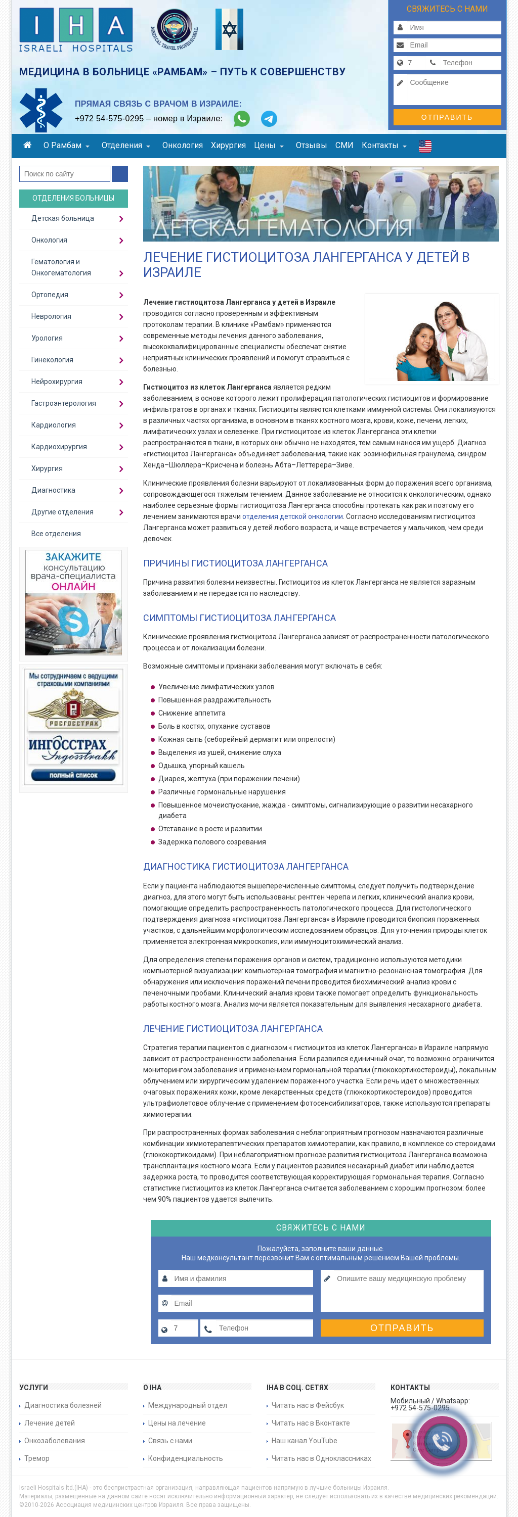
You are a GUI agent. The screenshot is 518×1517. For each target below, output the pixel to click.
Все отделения (56, 534)
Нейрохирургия (56, 381)
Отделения (126, 145)
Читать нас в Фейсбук (308, 1405)
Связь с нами (170, 1441)
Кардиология (53, 425)
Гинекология (52, 360)
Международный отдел (187, 1405)
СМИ (344, 145)
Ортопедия (49, 295)
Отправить (447, 117)
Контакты (384, 145)
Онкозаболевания (54, 1441)
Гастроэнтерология (63, 403)
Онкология (182, 145)
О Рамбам (67, 145)
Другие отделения (62, 512)
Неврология (51, 316)
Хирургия (228, 145)
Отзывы (311, 145)
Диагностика (53, 490)
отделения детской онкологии (292, 516)
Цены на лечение (177, 1423)
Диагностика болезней (63, 1405)
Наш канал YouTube (304, 1441)
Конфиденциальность (185, 1458)
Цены (269, 145)
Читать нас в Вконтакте (311, 1423)
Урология (47, 338)
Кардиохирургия (59, 447)
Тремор (37, 1458)
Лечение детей (49, 1423)
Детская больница (62, 218)
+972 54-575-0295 (109, 118)
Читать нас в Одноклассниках (321, 1458)
